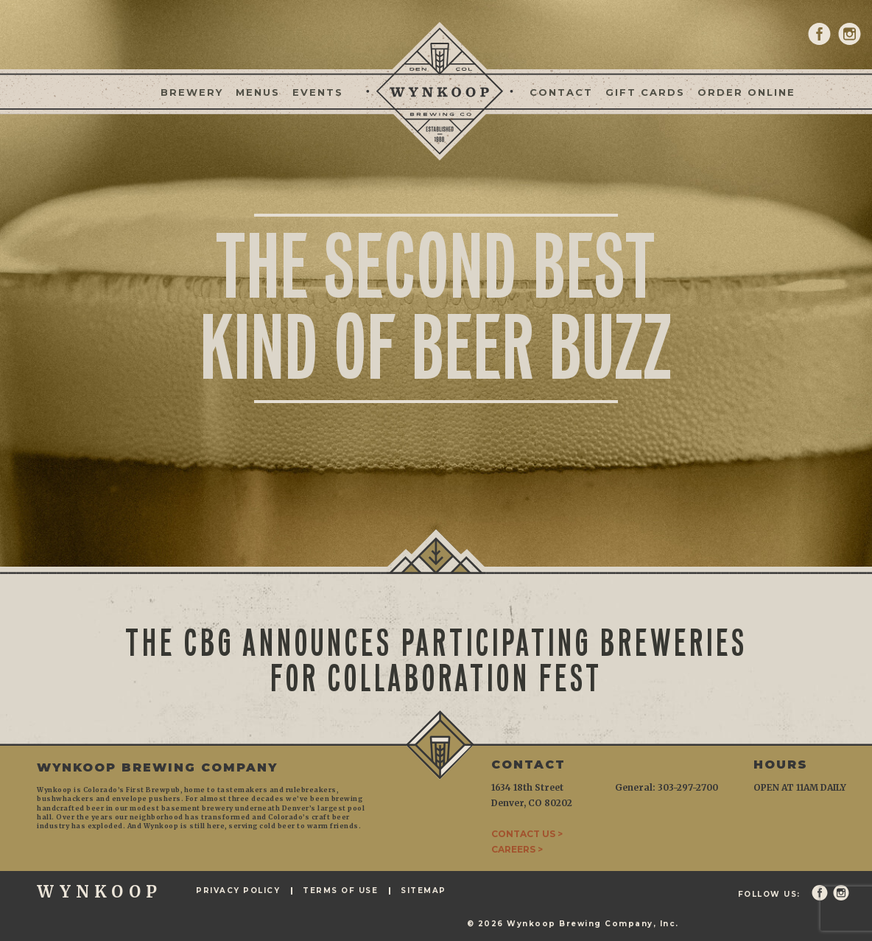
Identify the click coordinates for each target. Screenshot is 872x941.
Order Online (746, 92)
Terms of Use (340, 891)
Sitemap (423, 891)
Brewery (192, 92)
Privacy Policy (238, 891)
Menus (258, 92)
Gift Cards (645, 92)
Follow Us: (769, 894)
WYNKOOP (99, 891)
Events (317, 92)
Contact (561, 92)
